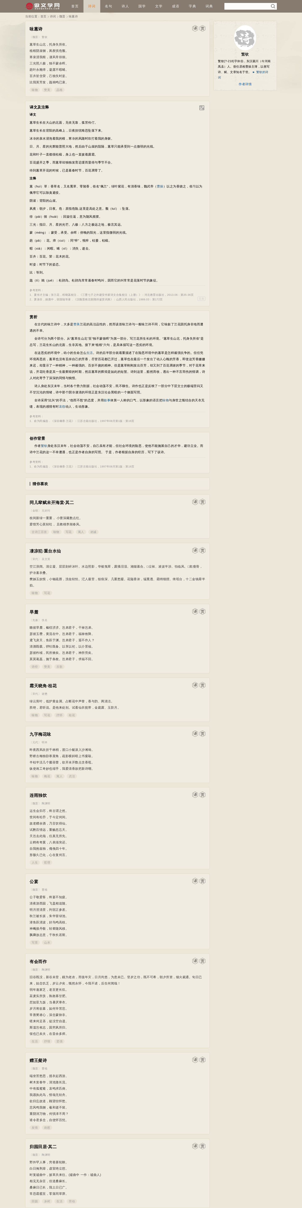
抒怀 (59, 715)
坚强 (59, 1041)
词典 (209, 6)
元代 (35, 742)
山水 (47, 942)
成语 (176, 6)
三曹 (85, 294)
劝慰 (47, 1127)
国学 (142, 6)
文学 (159, 6)
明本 (44, 742)
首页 (75, 6)
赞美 (47, 90)
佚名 (44, 620)
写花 (69, 532)
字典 (192, 6)
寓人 (81, 532)
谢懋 (44, 693)
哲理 (47, 862)
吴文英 (46, 559)
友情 (35, 1127)
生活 (89, 353)
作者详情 (245, 84)
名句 (108, 6)
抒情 (47, 1041)
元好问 (46, 510)
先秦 (35, 620)
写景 (35, 942)
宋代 (35, 559)
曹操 (160, 186)
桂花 (72, 715)
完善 (201, 298)
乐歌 (59, 666)
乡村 (47, 1201)
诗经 (35, 666)
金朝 (35, 510)
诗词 (92, 6)
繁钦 (44, 37)
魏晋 (62, 16)
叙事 (107, 400)
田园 (35, 1201)
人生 (35, 862)
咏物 (35, 90)
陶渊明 (46, 803)
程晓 (65, 294)
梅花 (47, 776)
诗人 (125, 6)
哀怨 (62, 406)
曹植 (44, 889)
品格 (59, 90)
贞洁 (72, 776)
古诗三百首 (39, 532)
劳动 (72, 1201)
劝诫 (93, 532)
